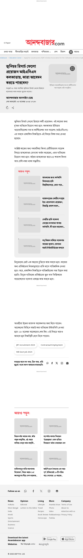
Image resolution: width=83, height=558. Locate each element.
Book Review (43, 514)
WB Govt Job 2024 (24, 352)
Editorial (23, 504)
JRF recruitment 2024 (25, 345)
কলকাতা (34, 52)
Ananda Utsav (54, 504)
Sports (10, 518)
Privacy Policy (66, 514)
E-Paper (7, 43)
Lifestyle (41, 504)
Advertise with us (68, 511)
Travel (40, 508)
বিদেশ (62, 52)
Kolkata (11, 504)
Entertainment (14, 521)
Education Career (15, 58)
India (10, 511)
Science (11, 528)
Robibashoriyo (55, 514)
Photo (51, 508)
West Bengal (13, 508)
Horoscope (42, 518)
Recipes (41, 511)
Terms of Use (66, 504)
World (10, 514)
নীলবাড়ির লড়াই (21, 52)
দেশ (55, 52)
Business (11, 524)
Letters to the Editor (28, 508)
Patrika (52, 518)
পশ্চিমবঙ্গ (46, 52)
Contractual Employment (52, 345)
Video (51, 511)
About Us (65, 508)
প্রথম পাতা (8, 52)
